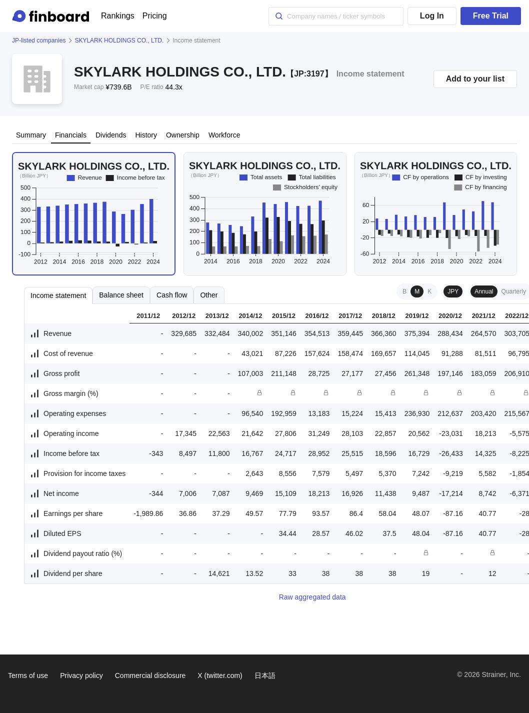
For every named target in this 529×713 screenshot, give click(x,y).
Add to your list (475, 78)
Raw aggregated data (312, 597)
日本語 (265, 676)
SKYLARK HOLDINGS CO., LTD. (119, 40)
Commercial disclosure (150, 676)
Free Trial (490, 16)
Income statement (58, 296)
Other (209, 295)
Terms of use (28, 676)
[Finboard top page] (52, 16)
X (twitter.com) (220, 676)
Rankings (117, 16)
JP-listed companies (39, 40)
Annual (483, 291)
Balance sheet (121, 295)
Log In (432, 16)
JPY (453, 291)
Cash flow (171, 295)
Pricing (154, 16)
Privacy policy (81, 676)
